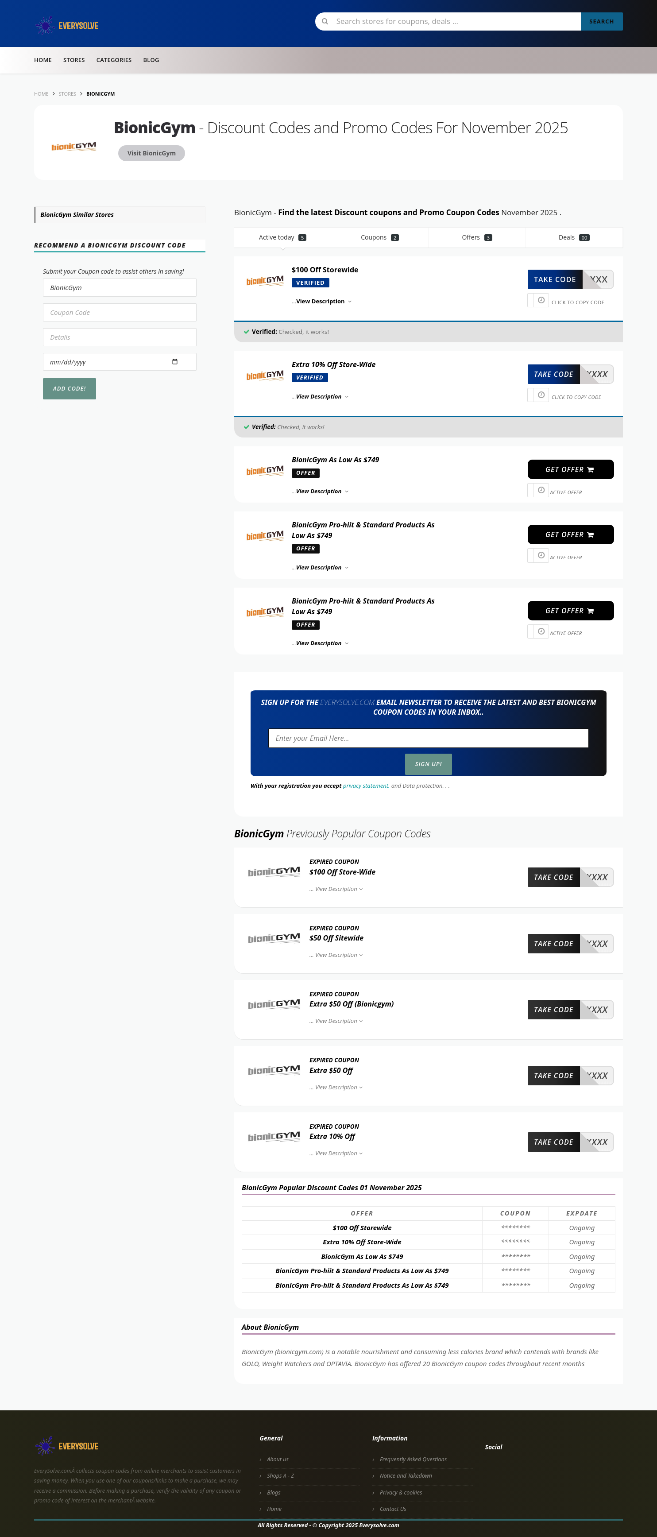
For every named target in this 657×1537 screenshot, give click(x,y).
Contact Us (393, 1509)
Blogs (273, 1492)
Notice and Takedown (406, 1475)
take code (555, 279)
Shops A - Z (280, 1475)
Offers (477, 237)
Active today (282, 237)
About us (278, 1459)
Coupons (380, 237)
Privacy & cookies (401, 1492)
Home (43, 60)
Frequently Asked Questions (413, 1459)
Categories (114, 60)
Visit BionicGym (152, 153)
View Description (339, 889)
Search (601, 21)
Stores (74, 60)
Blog (151, 60)
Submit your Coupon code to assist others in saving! (113, 271)
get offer (570, 469)
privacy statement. (366, 786)
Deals (574, 237)
